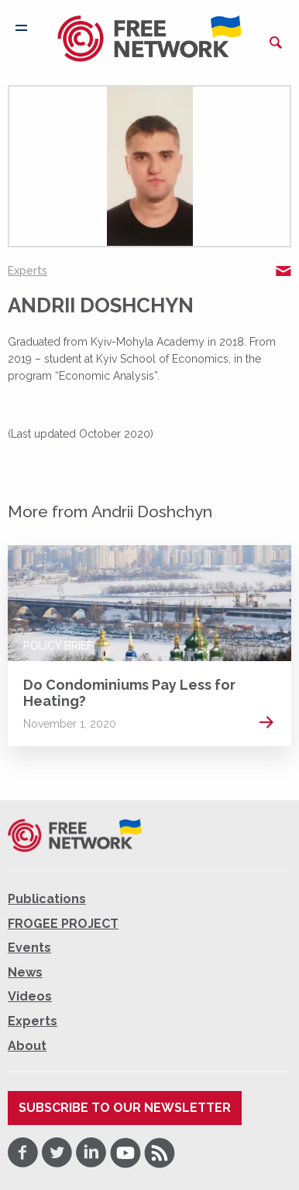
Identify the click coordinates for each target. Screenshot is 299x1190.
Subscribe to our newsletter (125, 1107)
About (27, 1045)
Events (29, 947)
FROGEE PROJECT (63, 923)
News (25, 972)
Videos (30, 996)
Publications (47, 899)
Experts (27, 270)
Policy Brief (58, 645)
